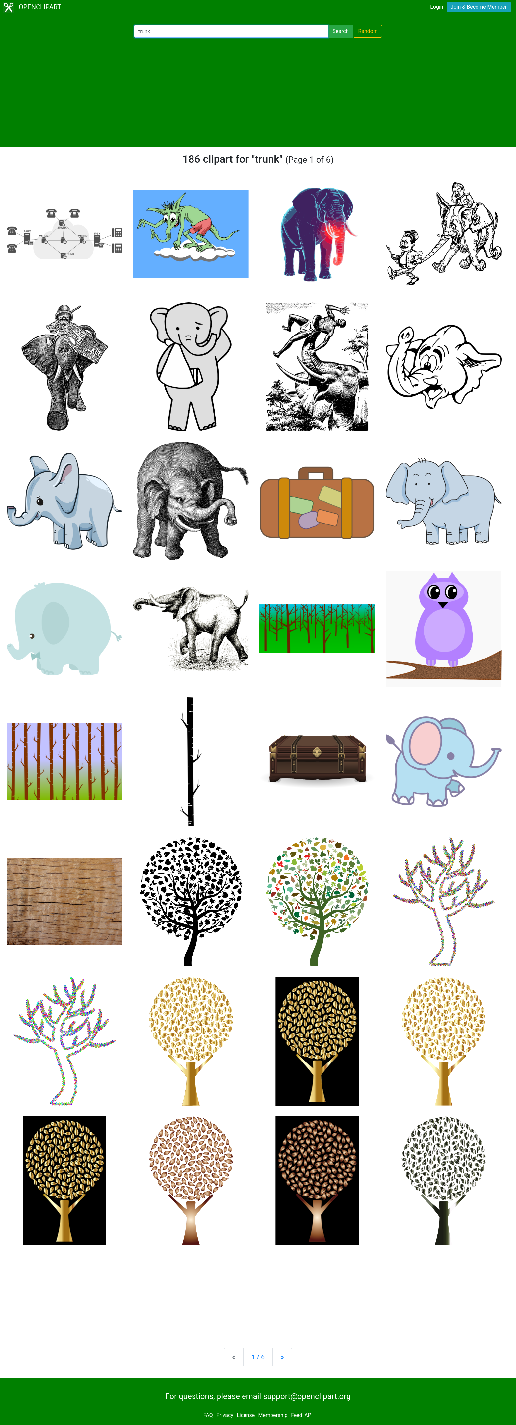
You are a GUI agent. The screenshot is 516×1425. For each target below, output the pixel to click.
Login (436, 7)
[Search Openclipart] (231, 31)
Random (368, 31)
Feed (296, 1415)
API (308, 1415)
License (246, 1415)
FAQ (208, 1415)
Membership (272, 1415)
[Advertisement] (258, 92)
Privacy (224, 1415)
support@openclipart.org (306, 1396)
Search (340, 31)
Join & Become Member (479, 7)
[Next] (282, 1357)
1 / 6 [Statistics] (258, 1357)
